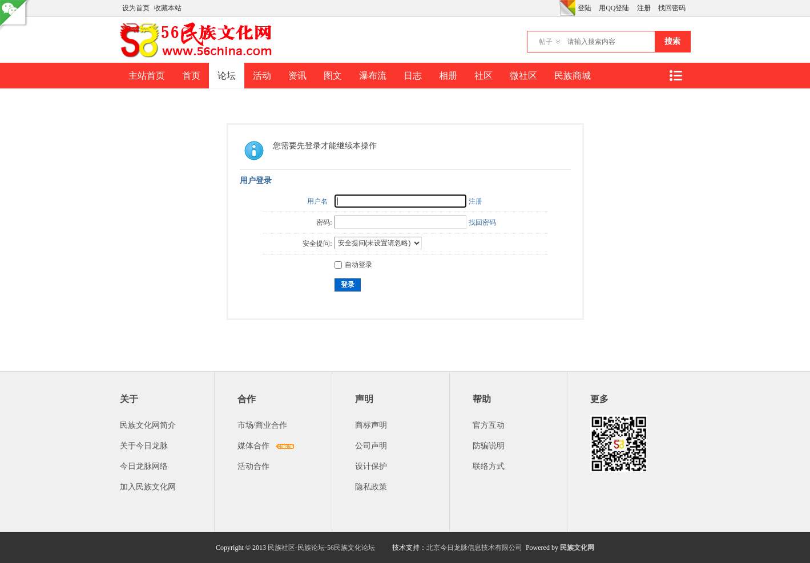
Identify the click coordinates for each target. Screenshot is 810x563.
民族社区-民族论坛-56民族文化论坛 (321, 548)
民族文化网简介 (148, 425)
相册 (448, 75)
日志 (413, 75)
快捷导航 (676, 75)
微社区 (523, 75)
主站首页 (146, 75)
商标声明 (371, 425)
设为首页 (136, 8)
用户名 (317, 201)
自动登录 (353, 265)
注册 (644, 8)
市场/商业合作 (262, 425)
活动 (262, 75)
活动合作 (253, 466)
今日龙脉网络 (144, 466)
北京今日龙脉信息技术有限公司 (474, 548)
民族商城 (572, 75)
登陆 (584, 8)
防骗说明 (489, 446)
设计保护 (371, 466)
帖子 (546, 42)
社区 (483, 75)
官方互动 (489, 425)
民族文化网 (577, 548)
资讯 (297, 75)
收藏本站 (168, 8)
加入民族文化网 (148, 487)
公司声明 (371, 446)
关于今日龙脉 (144, 446)
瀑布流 (372, 75)
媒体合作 (253, 446)
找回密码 (672, 8)
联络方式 (489, 466)
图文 (333, 75)
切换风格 (567, 8)
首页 (191, 75)
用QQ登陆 (614, 8)
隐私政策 (371, 487)
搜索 (672, 41)
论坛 (226, 75)
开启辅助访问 (556, 8)
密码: (324, 222)
